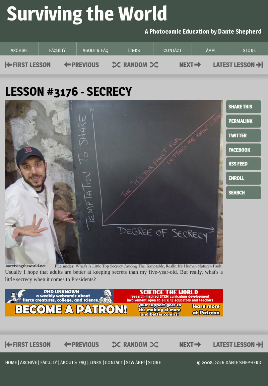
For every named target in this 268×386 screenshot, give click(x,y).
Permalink (243, 121)
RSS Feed (243, 163)
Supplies (140, 64)
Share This (243, 107)
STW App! (135, 362)
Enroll (243, 177)
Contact (191, 64)
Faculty (48, 362)
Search (243, 191)
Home (11, 362)
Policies (80, 64)
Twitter (243, 135)
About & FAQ (73, 362)
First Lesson (28, 64)
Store (154, 362)
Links (95, 362)
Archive (28, 362)
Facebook (243, 149)
